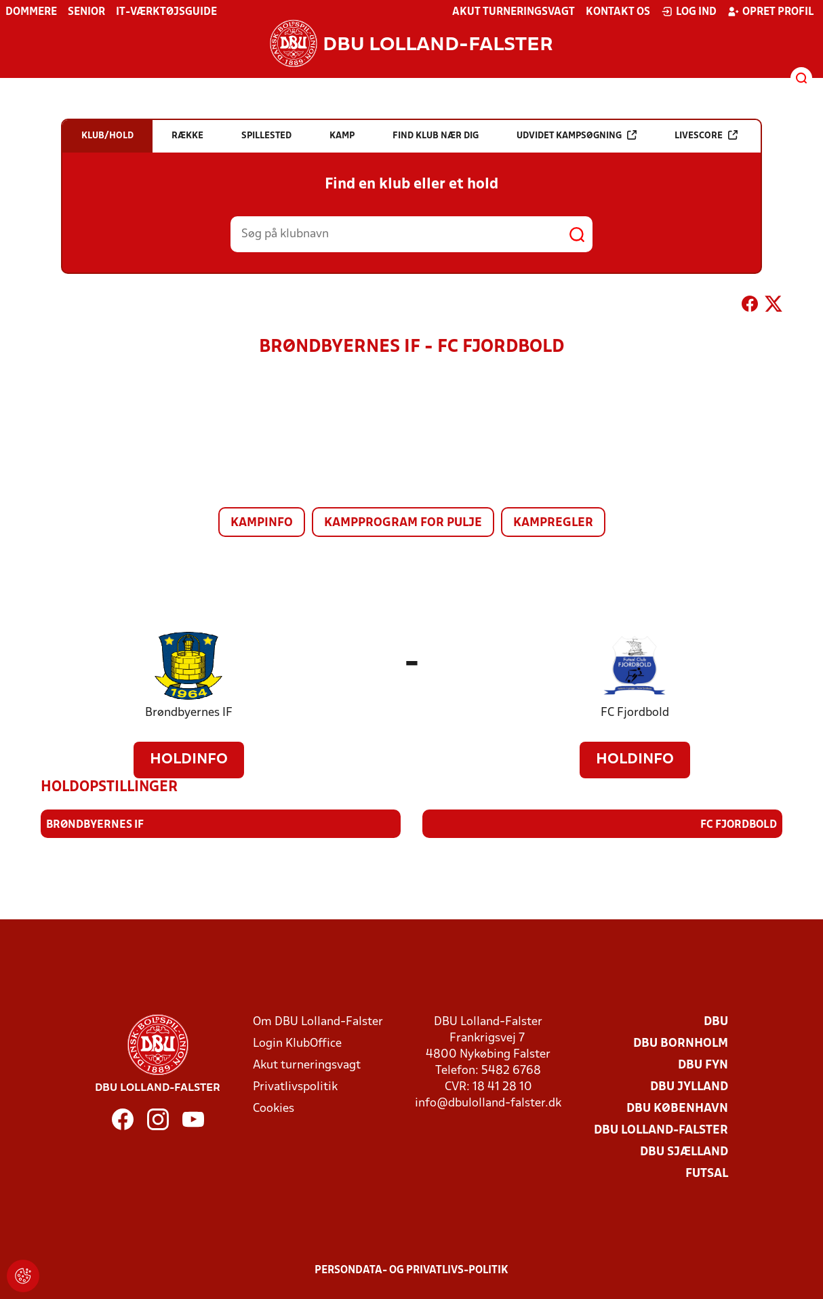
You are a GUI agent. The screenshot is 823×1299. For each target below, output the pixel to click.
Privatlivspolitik (295, 1086)
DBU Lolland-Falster (661, 1130)
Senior (86, 12)
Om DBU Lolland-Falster (318, 1021)
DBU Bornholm (680, 1043)
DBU (716, 1021)
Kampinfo (261, 523)
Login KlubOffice (297, 1043)
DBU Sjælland (684, 1151)
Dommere (31, 12)
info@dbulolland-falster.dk (488, 1102)
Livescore (706, 135)
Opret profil (770, 11)
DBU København (677, 1108)
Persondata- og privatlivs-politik (411, 1270)
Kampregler (553, 523)
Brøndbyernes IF (189, 713)
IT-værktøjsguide (166, 12)
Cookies (273, 1108)
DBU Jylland (689, 1086)
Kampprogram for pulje (403, 523)
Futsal (706, 1173)
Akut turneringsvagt (513, 12)
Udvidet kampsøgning (577, 135)
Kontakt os (618, 12)
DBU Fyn (703, 1065)
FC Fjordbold (635, 713)
